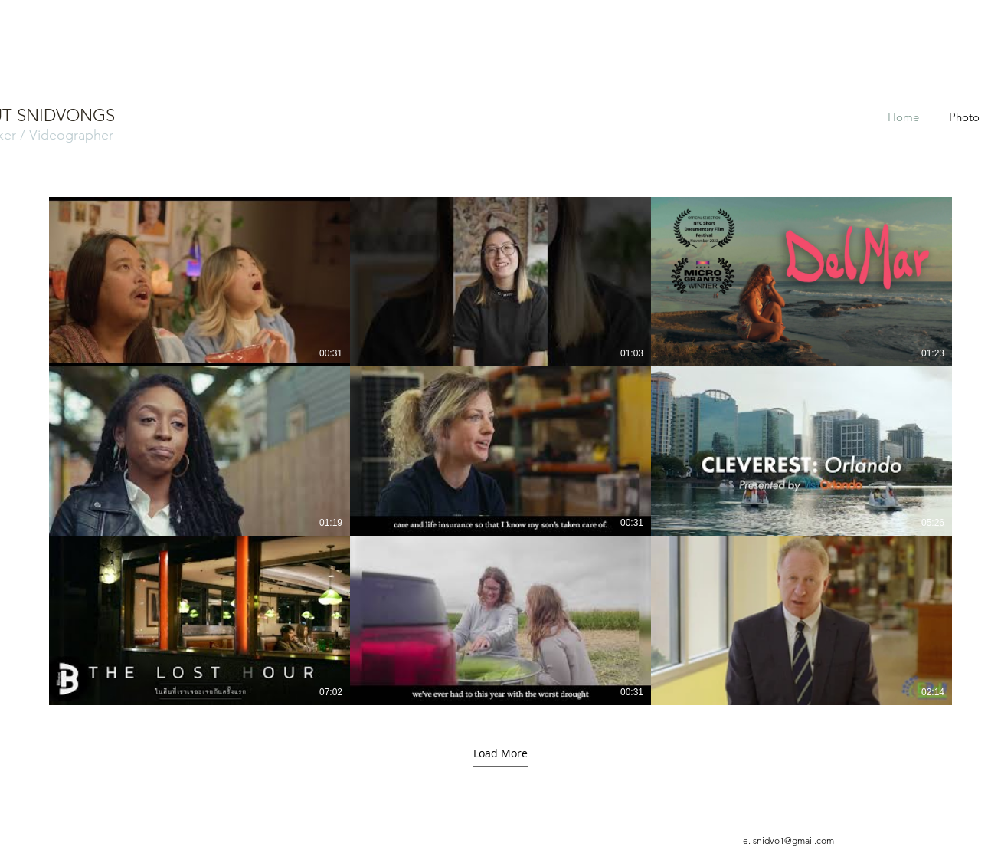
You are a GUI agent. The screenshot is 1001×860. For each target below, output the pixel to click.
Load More (500, 753)
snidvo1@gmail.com (793, 840)
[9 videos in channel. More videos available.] (500, 451)
